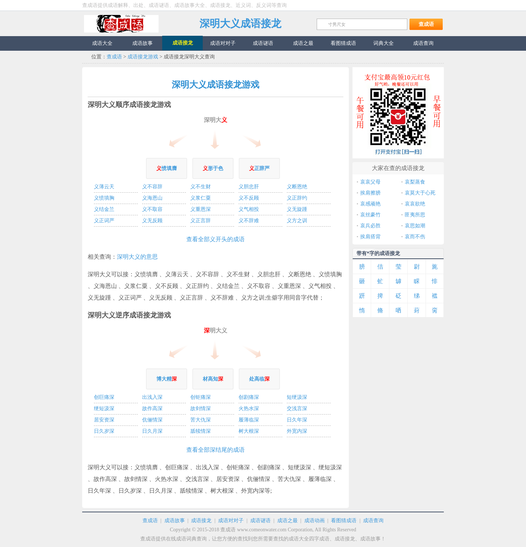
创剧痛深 (249, 397)
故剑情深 (200, 408)
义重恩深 (200, 209)
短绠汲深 (297, 397)
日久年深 (297, 420)
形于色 (213, 168)
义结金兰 (104, 209)
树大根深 (249, 431)
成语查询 (373, 520)
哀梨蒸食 (415, 182)
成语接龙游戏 (142, 56)
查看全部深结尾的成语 (215, 450)
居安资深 (104, 420)
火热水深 (249, 408)
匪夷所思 (415, 214)
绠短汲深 (104, 408)
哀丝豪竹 (370, 214)
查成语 (121, 23)
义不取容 (152, 209)
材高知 (213, 379)
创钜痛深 (200, 397)
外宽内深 (297, 431)
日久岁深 (104, 431)
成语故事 (174, 520)
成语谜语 (260, 520)
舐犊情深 (200, 431)
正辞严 (259, 168)
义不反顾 (249, 198)
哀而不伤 (415, 236)
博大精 (166, 379)
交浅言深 (297, 408)
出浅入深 (152, 397)
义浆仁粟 (200, 198)
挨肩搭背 (370, 236)
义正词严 (104, 220)
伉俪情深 (152, 420)
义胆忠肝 (249, 186)
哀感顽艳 (370, 204)
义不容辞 (152, 186)
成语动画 (314, 520)
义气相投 (249, 209)
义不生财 (200, 186)
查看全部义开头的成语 (215, 239)
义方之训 (297, 220)
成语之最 (287, 520)
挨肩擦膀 (370, 193)
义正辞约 (297, 198)
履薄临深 (249, 420)
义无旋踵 (297, 209)
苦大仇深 (200, 420)
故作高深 (152, 408)
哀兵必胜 (370, 225)
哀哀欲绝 (415, 204)
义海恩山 (152, 198)
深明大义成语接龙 (240, 23)
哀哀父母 (370, 182)
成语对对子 (231, 520)
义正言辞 (200, 220)
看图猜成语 (344, 520)
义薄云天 (104, 186)
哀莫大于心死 (420, 193)
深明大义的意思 (137, 257)
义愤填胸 (104, 198)
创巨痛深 (104, 397)
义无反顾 (152, 220)
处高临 (259, 379)
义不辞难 (249, 220)
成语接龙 (201, 520)
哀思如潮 (415, 225)
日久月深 (152, 431)
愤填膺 (166, 168)
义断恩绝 (297, 186)
